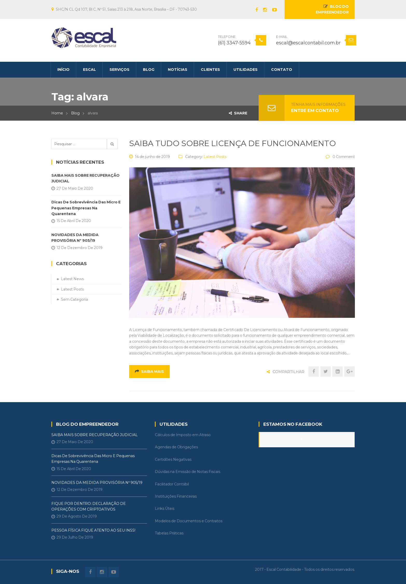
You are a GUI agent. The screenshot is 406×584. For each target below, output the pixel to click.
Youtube (272, 10)
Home (57, 113)
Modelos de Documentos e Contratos (188, 521)
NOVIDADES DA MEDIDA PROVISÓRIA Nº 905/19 (75, 237)
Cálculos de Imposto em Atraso (183, 434)
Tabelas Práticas (169, 533)
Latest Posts (215, 156)
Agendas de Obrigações (176, 447)
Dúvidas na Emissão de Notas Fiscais (187, 471)
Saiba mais (149, 371)
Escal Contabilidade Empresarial (293, 439)
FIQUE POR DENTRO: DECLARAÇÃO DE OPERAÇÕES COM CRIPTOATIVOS (88, 506)
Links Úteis (164, 508)
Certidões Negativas (173, 459)
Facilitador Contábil (172, 484)
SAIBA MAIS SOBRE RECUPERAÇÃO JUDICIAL (85, 178)
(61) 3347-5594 (234, 43)
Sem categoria (74, 299)
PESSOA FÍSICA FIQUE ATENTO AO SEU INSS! (93, 530)
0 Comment (344, 156)
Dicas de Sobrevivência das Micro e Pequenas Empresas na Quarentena (86, 208)
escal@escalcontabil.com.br (308, 43)
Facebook (254, 10)
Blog (75, 113)
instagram (262, 10)
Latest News (72, 279)
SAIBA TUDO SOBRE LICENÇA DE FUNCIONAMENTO (232, 143)
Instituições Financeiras (176, 496)
